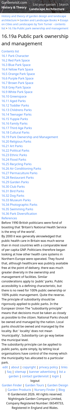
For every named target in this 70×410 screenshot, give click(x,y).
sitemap (20, 372)
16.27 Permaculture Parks (19, 173)
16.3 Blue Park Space (16, 65)
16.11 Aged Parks (13, 101)
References (9, 218)
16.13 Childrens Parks (16, 110)
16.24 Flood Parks (13, 159)
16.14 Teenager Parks (16, 114)
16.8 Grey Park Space (16, 87)
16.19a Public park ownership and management (38, 28)
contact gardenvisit (35, 376)
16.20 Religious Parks (16, 141)
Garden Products (19, 390)
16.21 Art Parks (12, 146)
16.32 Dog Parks (12, 196)
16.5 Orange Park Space (18, 74)
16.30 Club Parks (13, 187)
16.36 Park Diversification (19, 214)
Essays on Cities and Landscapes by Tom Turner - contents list (34, 24)
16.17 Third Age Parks (16, 128)
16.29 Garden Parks (15, 182)
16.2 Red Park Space (15, 60)
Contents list (10, 51)
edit (5, 367)
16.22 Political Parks (15, 150)
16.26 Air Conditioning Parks (21, 168)
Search (64, 4)
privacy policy (48, 367)
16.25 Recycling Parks (16, 164)
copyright (29, 367)
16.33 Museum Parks (16, 200)
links (64, 367)
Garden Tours (34, 385)
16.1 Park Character (15, 56)
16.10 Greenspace (14, 96)
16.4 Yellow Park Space (17, 69)
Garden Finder (12, 385)
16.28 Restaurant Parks (17, 177)
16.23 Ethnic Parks (14, 155)
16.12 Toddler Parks (15, 105)
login (55, 376)
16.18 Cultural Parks (15, 132)
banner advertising (42, 372)
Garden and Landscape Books (38, 20)
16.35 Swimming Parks (17, 209)
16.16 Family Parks (14, 123)
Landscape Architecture (47, 9)
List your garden (44, 4)
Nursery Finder (44, 390)
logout (35, 381)
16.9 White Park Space (16, 92)
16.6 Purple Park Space (17, 78)
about (15, 367)
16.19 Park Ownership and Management (29, 137)
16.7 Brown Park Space (17, 83)
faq (9, 372)
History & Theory (14, 7)
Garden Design (57, 385)
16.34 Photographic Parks (19, 205)
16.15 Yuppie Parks (14, 119)
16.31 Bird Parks (12, 191)
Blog (61, 390)
